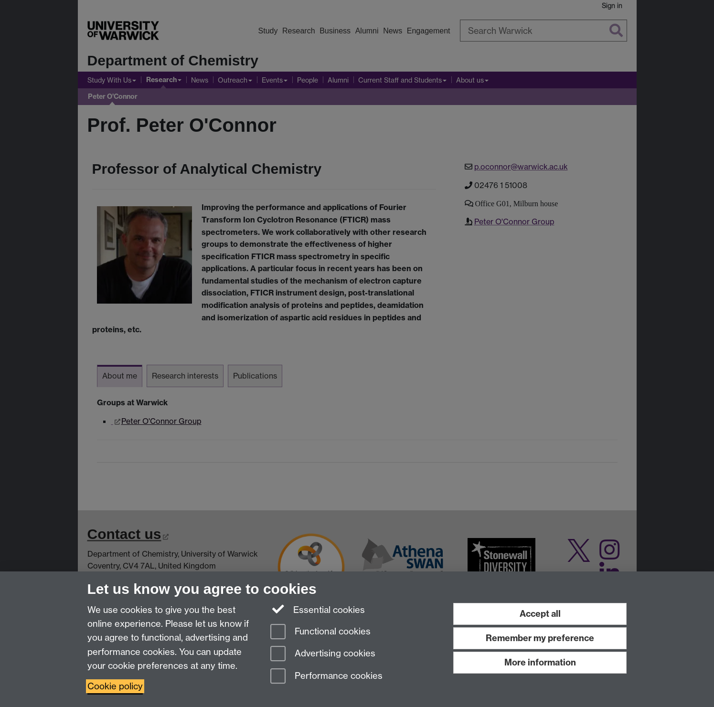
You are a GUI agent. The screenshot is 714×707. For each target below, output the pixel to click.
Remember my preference (540, 638)
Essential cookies (317, 609)
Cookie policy (115, 686)
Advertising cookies (322, 654)
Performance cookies (326, 677)
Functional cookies (320, 632)
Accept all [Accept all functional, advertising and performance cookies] (540, 613)
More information (540, 662)
